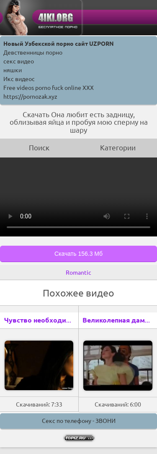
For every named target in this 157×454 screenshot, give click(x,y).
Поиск (39, 148)
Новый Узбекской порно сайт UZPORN (58, 43)
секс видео (18, 61)
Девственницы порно (32, 52)
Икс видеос (19, 79)
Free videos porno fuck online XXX (48, 87)
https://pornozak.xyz (30, 96)
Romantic (78, 272)
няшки (12, 70)
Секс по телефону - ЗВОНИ (79, 420)
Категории (118, 148)
